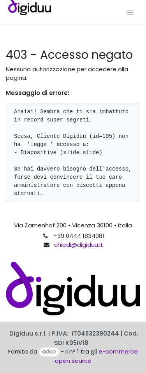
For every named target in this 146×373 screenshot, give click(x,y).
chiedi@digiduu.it (78, 245)
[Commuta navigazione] (130, 12)
